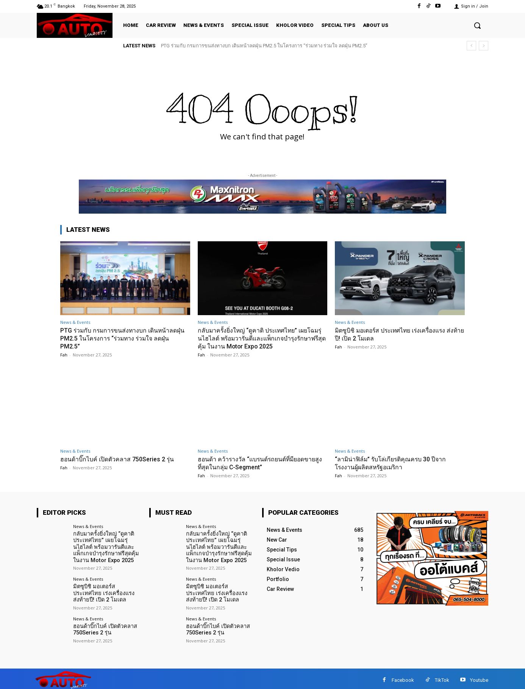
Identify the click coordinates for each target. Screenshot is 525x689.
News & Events (75, 322)
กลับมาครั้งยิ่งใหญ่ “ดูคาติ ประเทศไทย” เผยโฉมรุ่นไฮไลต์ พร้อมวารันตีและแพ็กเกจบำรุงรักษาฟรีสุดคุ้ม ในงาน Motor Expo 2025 (261, 338)
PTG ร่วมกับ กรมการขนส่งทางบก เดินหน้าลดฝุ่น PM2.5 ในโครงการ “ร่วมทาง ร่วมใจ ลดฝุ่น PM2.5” (264, 45)
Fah (63, 354)
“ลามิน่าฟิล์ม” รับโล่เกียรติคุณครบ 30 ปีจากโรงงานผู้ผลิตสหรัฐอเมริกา (395, 462)
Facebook (403, 677)
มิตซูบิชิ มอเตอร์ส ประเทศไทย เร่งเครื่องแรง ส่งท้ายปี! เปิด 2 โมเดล (107, 590)
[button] (477, 25)
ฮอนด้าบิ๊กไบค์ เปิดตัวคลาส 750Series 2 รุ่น (121, 458)
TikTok (442, 677)
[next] (483, 45)
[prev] (471, 45)
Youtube (479, 677)
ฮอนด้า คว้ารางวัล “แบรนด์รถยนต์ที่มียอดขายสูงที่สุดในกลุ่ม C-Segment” (261, 462)
